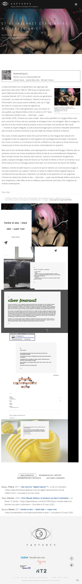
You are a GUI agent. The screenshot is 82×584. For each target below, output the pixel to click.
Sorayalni (57, 112)
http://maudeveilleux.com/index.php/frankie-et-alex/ (27, 512)
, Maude (8, 509)
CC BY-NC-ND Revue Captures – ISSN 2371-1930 (41, 577)
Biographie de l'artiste (50, 475)
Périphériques (20, 74)
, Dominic (8, 498)
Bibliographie (28, 475)
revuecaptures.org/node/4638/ (60, 200)
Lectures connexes (55, 478)
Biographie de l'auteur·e (29, 478)
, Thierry (8, 487)
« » (34, 487)
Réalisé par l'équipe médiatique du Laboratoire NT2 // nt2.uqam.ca (41, 580)
